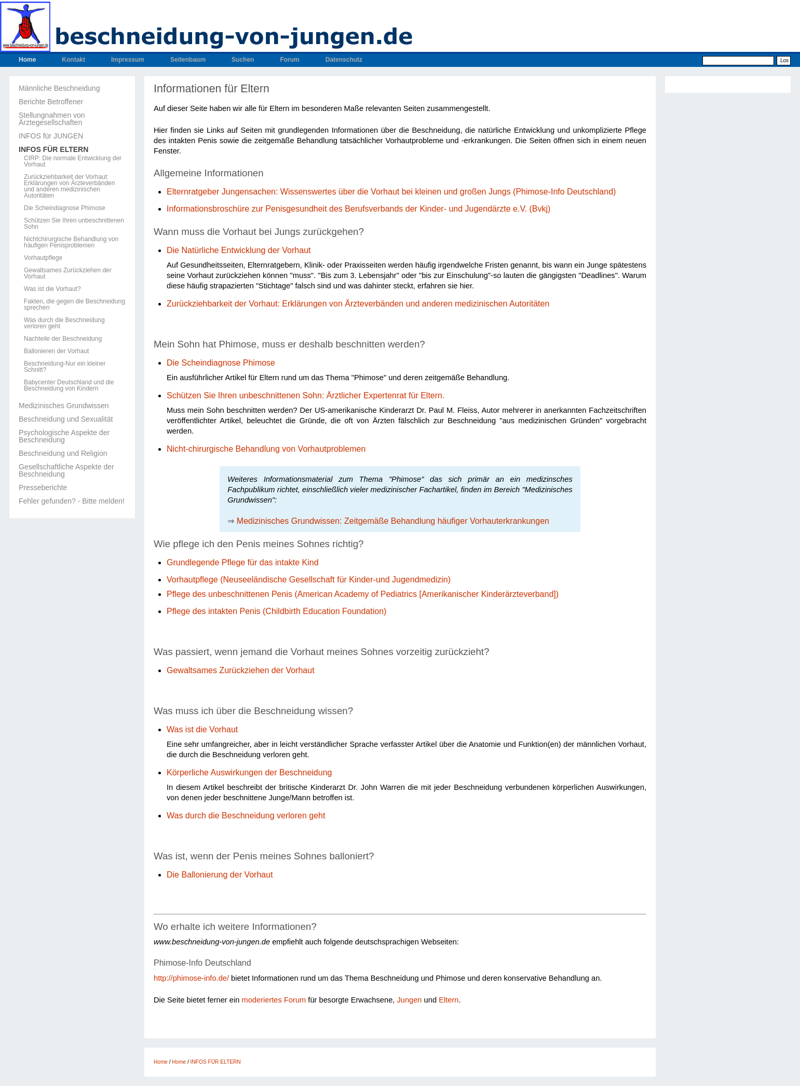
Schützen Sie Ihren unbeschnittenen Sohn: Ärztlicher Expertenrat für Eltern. (305, 395)
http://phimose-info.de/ (191, 978)
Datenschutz (344, 59)
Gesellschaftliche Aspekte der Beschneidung (66, 470)
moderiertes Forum (273, 1000)
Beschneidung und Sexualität (66, 419)
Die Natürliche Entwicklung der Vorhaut (238, 250)
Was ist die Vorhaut (202, 729)
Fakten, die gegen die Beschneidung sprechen (74, 304)
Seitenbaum (188, 59)
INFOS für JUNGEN (51, 136)
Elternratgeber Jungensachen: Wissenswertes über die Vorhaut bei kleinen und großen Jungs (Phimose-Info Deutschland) (391, 191)
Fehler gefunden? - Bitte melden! (72, 501)
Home (27, 59)
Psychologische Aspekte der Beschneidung (64, 436)
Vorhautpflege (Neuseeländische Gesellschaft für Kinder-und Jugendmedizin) (309, 579)
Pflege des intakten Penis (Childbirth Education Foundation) (276, 611)
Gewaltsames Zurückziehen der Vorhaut (68, 273)
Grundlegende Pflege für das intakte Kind (243, 562)
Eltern (448, 1000)
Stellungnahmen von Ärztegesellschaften (52, 119)
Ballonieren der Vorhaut (56, 351)
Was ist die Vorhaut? (52, 289)
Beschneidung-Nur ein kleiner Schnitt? (64, 366)
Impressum (127, 59)
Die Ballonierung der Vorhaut (221, 874)
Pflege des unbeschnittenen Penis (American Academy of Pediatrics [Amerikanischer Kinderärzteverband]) (363, 594)
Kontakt (73, 59)
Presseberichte (43, 487)
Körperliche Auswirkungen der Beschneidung (249, 772)
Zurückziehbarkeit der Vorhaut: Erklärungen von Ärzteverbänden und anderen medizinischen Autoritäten (69, 186)
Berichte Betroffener (51, 101)
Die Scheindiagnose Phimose (64, 208)
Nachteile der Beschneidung (63, 339)
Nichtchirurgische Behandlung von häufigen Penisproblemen (71, 242)
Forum (289, 59)
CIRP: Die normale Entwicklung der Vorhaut (72, 161)
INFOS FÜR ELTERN (53, 149)
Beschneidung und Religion (63, 453)
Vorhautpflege (43, 258)
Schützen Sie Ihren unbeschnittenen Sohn (74, 223)
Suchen (243, 59)
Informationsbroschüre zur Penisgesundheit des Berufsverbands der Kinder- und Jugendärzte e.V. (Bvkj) (358, 208)
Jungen (409, 1000)
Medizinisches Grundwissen (64, 405)
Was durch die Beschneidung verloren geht (64, 323)
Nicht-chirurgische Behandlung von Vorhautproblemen (266, 448)
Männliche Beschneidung (59, 88)
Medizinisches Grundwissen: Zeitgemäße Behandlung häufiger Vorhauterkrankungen (393, 521)
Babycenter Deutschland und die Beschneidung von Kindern (69, 385)
